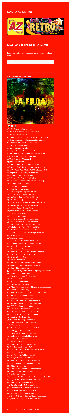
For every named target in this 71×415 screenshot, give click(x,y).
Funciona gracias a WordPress (29, 409)
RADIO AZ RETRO (19, 12)
